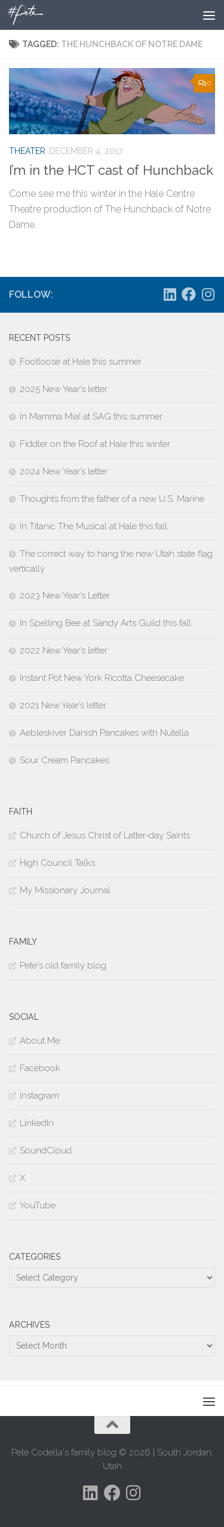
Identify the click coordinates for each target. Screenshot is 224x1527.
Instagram (39, 1095)
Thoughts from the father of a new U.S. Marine (112, 498)
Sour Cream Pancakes (64, 760)
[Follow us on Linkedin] (169, 294)
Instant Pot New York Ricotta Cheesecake (102, 678)
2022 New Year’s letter (64, 650)
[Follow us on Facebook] (189, 294)
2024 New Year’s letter (64, 471)
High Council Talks (57, 862)
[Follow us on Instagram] (208, 294)
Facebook (40, 1068)
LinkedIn (37, 1123)
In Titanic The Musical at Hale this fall (93, 526)
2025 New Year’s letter (64, 389)
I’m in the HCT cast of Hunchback (111, 170)
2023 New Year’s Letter (65, 595)
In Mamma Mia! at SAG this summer (91, 416)
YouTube (38, 1205)
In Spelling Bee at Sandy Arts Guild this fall (105, 623)
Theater (27, 151)
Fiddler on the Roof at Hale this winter (95, 444)
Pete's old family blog (63, 965)
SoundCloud (46, 1150)
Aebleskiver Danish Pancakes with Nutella (104, 732)
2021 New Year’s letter (63, 705)
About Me (40, 1040)
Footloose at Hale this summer (81, 361)
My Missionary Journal (65, 890)
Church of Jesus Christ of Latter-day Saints (105, 835)
